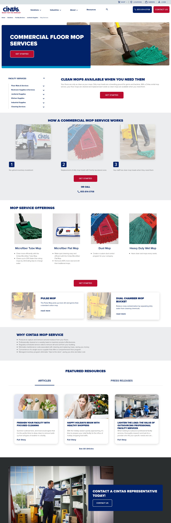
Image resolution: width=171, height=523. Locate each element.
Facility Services (20, 18)
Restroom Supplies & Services (23, 90)
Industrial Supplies (18, 102)
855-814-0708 (87, 191)
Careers (151, 2)
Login (163, 2)
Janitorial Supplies (18, 94)
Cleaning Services (18, 106)
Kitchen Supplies (17, 98)
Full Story (21, 439)
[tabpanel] (85, 418)
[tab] (44, 380)
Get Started (22, 53)
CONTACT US (102, 503)
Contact (161, 9)
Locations (137, 2)
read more (45, 310)
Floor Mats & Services (19, 85)
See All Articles (86, 448)
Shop (121, 2)
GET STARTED (85, 178)
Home (3, 18)
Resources (91, 9)
